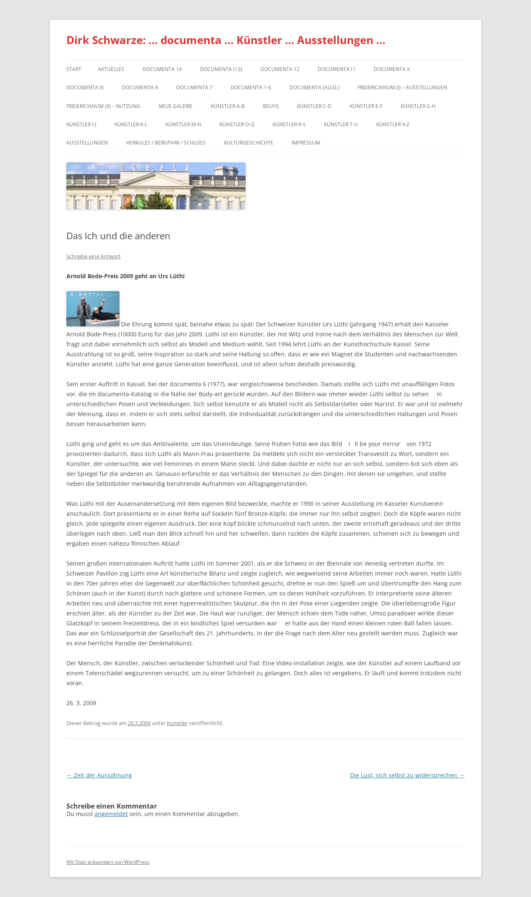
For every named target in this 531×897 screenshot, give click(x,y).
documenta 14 (162, 69)
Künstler (177, 723)
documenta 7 (194, 87)
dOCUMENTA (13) (221, 69)
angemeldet (111, 814)
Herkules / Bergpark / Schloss (166, 142)
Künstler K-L (130, 124)
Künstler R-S (289, 124)
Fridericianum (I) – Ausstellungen (402, 87)
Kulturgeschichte (248, 142)
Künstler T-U (341, 124)
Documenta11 (337, 69)
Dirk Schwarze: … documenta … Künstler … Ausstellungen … (225, 39)
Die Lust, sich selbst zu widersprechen (407, 775)
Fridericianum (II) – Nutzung (103, 106)
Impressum (306, 142)
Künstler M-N (183, 124)
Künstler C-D (314, 106)
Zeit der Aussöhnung (99, 775)
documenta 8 (140, 87)
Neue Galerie (175, 106)
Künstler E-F (366, 106)
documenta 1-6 (251, 87)
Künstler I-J (81, 124)
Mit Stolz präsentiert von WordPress (107, 861)
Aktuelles (111, 69)
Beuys (271, 106)
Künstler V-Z (392, 124)
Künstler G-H (418, 106)
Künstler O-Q (236, 124)
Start (73, 69)
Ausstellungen (87, 142)
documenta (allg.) (314, 87)
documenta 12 (280, 69)
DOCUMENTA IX (85, 87)
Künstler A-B (228, 106)
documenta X (392, 69)
